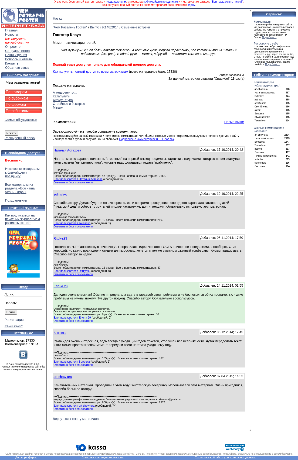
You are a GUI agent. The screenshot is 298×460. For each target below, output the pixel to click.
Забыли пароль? (14, 326)
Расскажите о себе (266, 43)
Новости (11, 34)
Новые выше (234, 122)
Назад (57, 18)
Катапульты (61, 96)
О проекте (12, 46)
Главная (11, 30)
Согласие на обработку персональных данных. (225, 457)
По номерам (16, 92)
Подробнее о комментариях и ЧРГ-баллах (146, 139)
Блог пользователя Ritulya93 (72, 271)
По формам (16, 104)
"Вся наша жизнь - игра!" (227, 1)
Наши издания (16, 55)
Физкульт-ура (63, 100)
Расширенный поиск (20, 138)
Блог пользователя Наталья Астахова (78, 179)
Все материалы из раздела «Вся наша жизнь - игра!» (20, 188)
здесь (191, 5)
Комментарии (262, 21)
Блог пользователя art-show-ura (74, 405)
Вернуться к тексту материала (76, 419)
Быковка (60, 333)
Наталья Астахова (67, 150)
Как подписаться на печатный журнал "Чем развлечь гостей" (23, 245)
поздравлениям (116, 1)
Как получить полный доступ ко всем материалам (90, 71)
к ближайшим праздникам (161, 1)
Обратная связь (17, 67)
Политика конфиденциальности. (102, 457)
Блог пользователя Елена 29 (72, 317)
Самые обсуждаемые (21, 120)
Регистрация (14, 320)
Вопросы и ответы (19, 59)
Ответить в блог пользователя (73, 182)
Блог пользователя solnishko (72, 223)
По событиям (17, 111)
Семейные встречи (135, 27)
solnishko (60, 194)
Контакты (12, 63)
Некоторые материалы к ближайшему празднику (22, 172)
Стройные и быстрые (69, 104)
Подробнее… (269, 37)
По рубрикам (17, 98)
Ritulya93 (60, 238)
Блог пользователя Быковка (72, 361)
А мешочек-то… (65, 92)
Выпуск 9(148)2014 (104, 27)
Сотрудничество (17, 51)
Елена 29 (61, 286)
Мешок (58, 107)
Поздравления (16, 200)
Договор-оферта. (26, 457)
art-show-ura (63, 377)
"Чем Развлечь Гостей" (70, 27)
